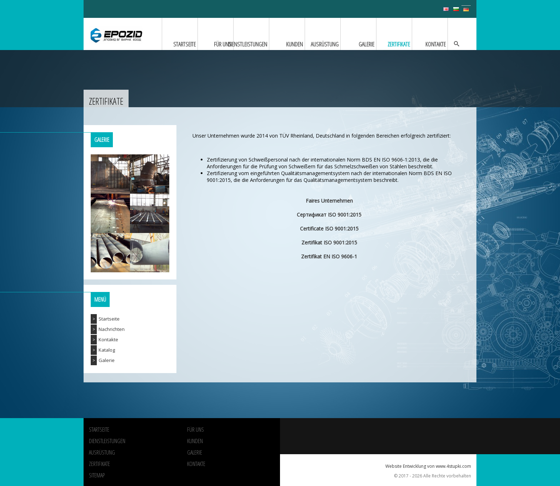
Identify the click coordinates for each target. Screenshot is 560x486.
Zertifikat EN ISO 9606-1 (329, 256)
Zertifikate (99, 464)
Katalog (107, 350)
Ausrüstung (102, 452)
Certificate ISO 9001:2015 (329, 228)
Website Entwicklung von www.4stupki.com (428, 466)
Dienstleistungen (107, 441)
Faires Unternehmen (329, 200)
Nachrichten (112, 329)
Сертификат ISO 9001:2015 (329, 214)
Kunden (195, 441)
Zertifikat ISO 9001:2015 (329, 242)
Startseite (109, 319)
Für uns (195, 429)
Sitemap (97, 475)
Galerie (107, 360)
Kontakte (108, 339)
